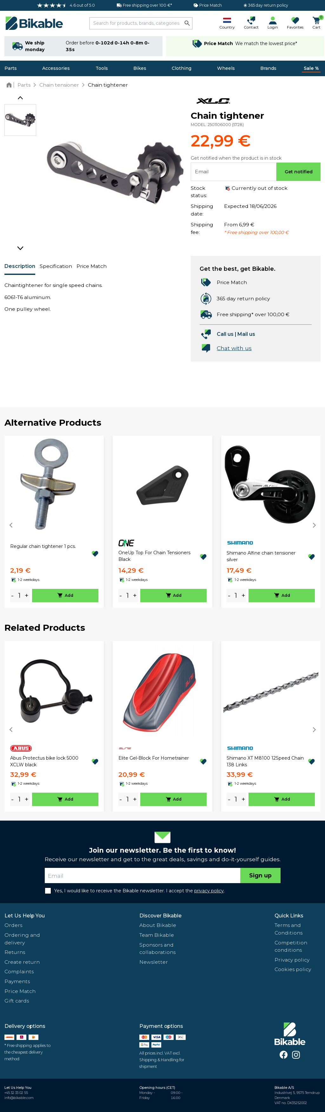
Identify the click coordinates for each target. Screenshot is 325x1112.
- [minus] (12, 595)
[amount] (19, 595)
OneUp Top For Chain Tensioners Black (154, 556)
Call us (225, 334)
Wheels (226, 68)
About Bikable (157, 925)
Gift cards (16, 1001)
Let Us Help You (24, 916)
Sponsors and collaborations (157, 949)
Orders (13, 925)
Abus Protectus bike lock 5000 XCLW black (44, 761)
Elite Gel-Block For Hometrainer (153, 758)
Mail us (246, 334)
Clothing (181, 68)
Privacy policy (292, 960)
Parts (10, 68)
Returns (14, 952)
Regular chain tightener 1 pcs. (43, 546)
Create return (22, 962)
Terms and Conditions (288, 929)
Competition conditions (291, 946)
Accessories (56, 68)
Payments (17, 981)
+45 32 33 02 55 (16, 1093)
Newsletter (153, 962)
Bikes (139, 68)
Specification (56, 266)
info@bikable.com (19, 1098)
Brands (268, 68)
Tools (102, 68)
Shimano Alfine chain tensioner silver (261, 556)
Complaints (19, 972)
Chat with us (234, 348)
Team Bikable (156, 935)
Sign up (260, 875)
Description (19, 266)
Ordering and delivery (22, 939)
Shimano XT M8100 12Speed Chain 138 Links (265, 761)
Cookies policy (293, 969)
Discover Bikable (160, 916)
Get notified (299, 172)
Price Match (91, 266)
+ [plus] (27, 595)
